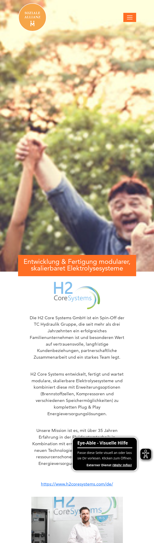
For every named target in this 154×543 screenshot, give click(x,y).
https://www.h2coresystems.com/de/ (77, 484)
